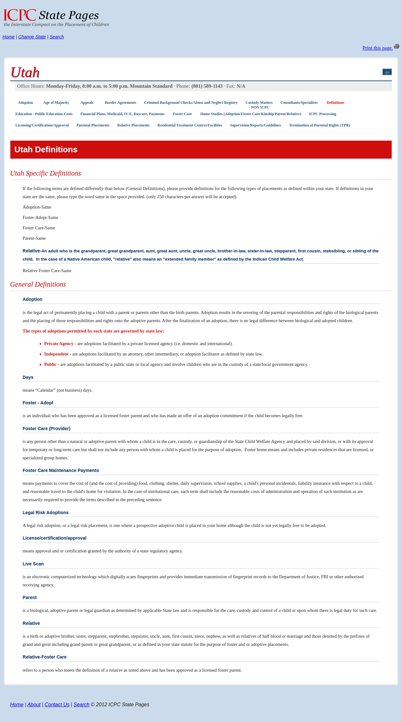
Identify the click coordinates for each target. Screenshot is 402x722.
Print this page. (378, 48)
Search (57, 36)
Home (8, 36)
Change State (32, 36)
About (34, 704)
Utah (25, 72)
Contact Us (57, 704)
